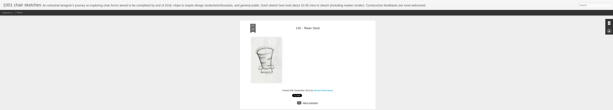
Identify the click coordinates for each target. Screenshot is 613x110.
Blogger (316, 108)
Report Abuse (325, 108)
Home (19, 12)
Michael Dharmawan (323, 56)
